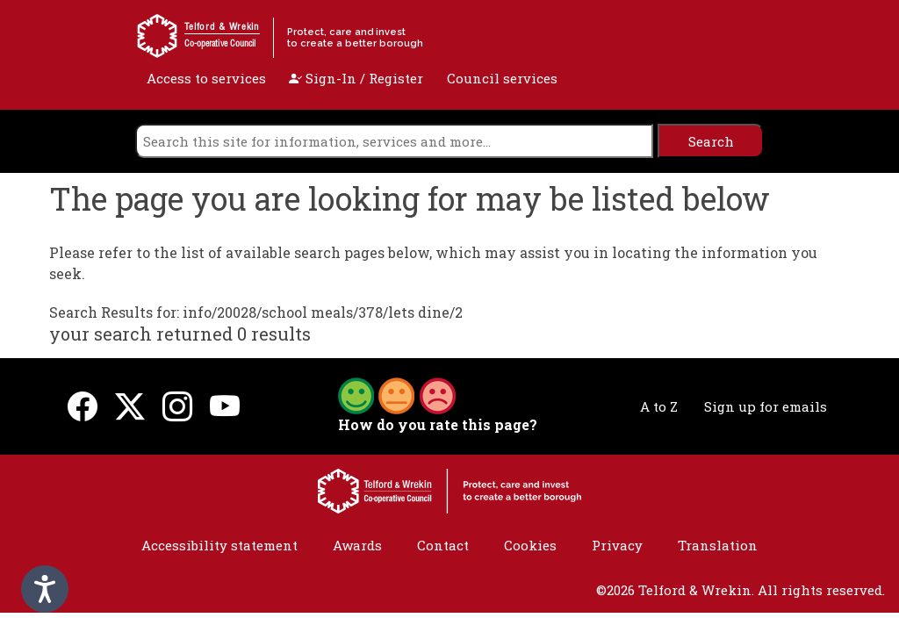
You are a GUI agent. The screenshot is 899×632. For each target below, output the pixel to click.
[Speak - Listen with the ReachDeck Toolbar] (44, 589)
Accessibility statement (219, 545)
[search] (394, 141)
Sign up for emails (765, 406)
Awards (357, 545)
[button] (397, 394)
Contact (443, 545)
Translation (718, 545)
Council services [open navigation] (502, 78)
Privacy (617, 545)
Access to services (206, 78)
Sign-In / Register (356, 78)
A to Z (659, 406)
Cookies (530, 545)
